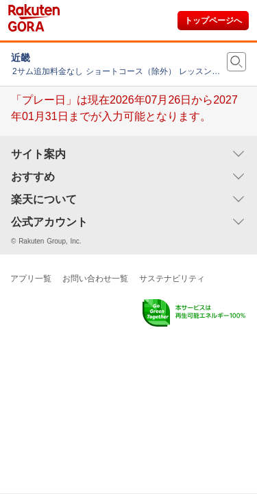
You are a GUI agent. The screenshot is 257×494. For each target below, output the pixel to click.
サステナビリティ (172, 278)
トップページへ (213, 20)
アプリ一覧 (30, 278)
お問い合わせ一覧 (95, 278)
